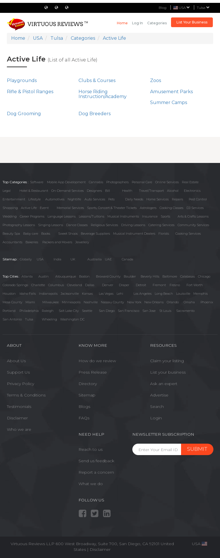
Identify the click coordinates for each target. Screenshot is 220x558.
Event (44, 208)
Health (127, 191)
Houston (9, 294)
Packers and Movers (57, 242)
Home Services (157, 199)
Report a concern (96, 472)
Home (122, 23)
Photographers (117, 182)
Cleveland (74, 285)
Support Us (18, 372)
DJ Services (195, 208)
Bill (107, 191)
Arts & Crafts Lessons (193, 216)
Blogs (84, 406)
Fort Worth (194, 285)
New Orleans (154, 302)
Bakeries (31, 242)
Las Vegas (106, 294)
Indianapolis (48, 294)
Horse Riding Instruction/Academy (102, 94)
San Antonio (12, 319)
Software (36, 182)
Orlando (173, 302)
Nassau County (112, 302)
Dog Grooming (24, 113)
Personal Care (142, 182)
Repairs (177, 199)
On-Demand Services (67, 191)
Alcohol (172, 191)
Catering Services (161, 225)
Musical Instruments (123, 216)
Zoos (155, 80)
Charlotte (38, 285)
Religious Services (104, 225)
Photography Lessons (19, 225)
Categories (157, 23)
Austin (43, 276)
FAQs (83, 418)
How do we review (97, 360)
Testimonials (19, 406)
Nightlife (74, 199)
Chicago (204, 276)
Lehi (120, 294)
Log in (137, 23)
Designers (94, 191)
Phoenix (207, 302)
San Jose (149, 311)
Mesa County (12, 302)
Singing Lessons (50, 225)
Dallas (89, 285)
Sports (165, 216)
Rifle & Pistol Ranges (30, 91)
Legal (7, 191)
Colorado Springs (15, 285)
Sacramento (185, 311)
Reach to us (90, 449)
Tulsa (203, 7)
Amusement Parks (171, 91)
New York (134, 302)
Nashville (91, 302)
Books (45, 234)
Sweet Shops (68, 234)
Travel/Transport (151, 191)
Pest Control (198, 199)
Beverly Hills (150, 276)
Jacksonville (70, 294)
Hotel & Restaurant (33, 191)
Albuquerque (65, 276)
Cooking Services (188, 234)
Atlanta (27, 276)
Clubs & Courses (96, 80)
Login (156, 418)
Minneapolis (71, 302)
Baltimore (169, 276)
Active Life (29, 208)
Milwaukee (50, 302)
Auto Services (95, 199)
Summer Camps (168, 102)
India (57, 259)
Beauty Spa (11, 234)
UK (72, 259)
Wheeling (49, 319)
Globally (26, 259)
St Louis (165, 311)
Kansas (87, 294)
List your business (168, 372)
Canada (127, 259)
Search (157, 406)
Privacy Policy (20, 383)
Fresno (175, 285)
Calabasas (187, 276)
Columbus (56, 285)
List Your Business (191, 22)
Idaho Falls (27, 294)
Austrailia (94, 259)
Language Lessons (62, 216)
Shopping (10, 208)
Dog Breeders (94, 113)
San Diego (107, 311)
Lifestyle (34, 199)
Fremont (159, 285)
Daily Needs (134, 199)
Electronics (192, 191)
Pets (111, 199)
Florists (163, 234)
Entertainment (14, 199)
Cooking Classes (171, 208)
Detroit (141, 285)
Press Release (92, 372)
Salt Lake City (69, 311)
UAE (108, 259)
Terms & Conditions (26, 395)
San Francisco (128, 311)
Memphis (200, 294)
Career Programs (32, 216)
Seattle (87, 311)
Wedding (10, 216)
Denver (107, 285)
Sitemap (86, 395)
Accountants (12, 242)
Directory (87, 383)
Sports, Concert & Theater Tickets (112, 208)
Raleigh (48, 311)
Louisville (183, 294)
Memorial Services (70, 208)
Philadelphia (29, 311)
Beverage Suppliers (95, 234)
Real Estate (190, 182)
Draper (124, 285)
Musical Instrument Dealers (134, 234)
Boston (84, 276)
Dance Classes (77, 225)
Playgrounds (22, 80)
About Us (16, 360)
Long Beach (164, 294)
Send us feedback (96, 460)
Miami (30, 302)
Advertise (159, 395)
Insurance (150, 216)
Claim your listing (167, 360)
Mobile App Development (66, 182)
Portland (9, 311)
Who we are (19, 429)
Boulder (130, 276)
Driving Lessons (133, 225)
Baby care (30, 234)
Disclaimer (17, 418)
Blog (162, 7)
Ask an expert (163, 383)
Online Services (167, 182)
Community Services (193, 225)
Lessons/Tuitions (91, 216)
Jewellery (82, 242)
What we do (90, 483)
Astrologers (148, 208)
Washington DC (72, 319)
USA (40, 259)
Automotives (54, 199)
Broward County (108, 276)
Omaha (189, 302)
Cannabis (96, 182)
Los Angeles (142, 294)
